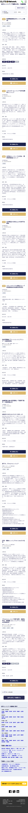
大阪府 (10, 730)
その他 (20, 757)
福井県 (14, 722)
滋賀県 (3, 730)
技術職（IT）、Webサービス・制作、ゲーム (11, 753)
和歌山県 (22, 730)
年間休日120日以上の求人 (7, 769)
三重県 (14, 726)
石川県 (10, 722)
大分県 (18, 740)
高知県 (10, 736)
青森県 (6, 711)
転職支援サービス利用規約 (7, 803)
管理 (17, 748)
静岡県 (6, 726)
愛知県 (10, 726)
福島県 (3, 712)
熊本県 (14, 740)
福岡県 (3, 740)
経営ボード (13, 748)
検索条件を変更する (21, 7)
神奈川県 (3, 718)
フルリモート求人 (22, 767)
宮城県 (18, 711)
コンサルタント (5, 752)
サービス (14, 750)
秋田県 (10, 711)
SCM (20, 748)
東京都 (22, 717)
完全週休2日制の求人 (17, 769)
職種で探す (9, 745)
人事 (23, 748)
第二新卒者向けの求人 (14, 766)
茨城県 (3, 717)
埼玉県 (14, 717)
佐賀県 (6, 740)
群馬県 (10, 717)
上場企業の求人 (5, 764)
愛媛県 (6, 736)
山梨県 (18, 722)
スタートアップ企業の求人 (14, 764)
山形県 (22, 711)
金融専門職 (14, 755)
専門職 (10, 752)
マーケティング (5, 750)
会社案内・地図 (5, 799)
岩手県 (14, 711)
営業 (10, 750)
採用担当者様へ (5, 802)
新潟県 (3, 722)
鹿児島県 (3, 741)
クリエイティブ (20, 750)
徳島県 (22, 735)
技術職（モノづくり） (6, 755)
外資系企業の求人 (5, 766)
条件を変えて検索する (14, 697)
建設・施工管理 (11, 757)
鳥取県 (3, 735)
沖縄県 (7, 741)
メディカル (19, 755)
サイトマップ (22, 802)
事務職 (17, 757)
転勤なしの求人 (5, 767)
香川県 (3, 736)
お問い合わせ (22, 803)
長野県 (22, 722)
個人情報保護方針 (22, 799)
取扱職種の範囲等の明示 (21, 801)
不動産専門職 (4, 757)
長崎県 (10, 740)
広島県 (14, 735)
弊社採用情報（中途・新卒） (8, 801)
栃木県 (6, 717)
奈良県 (18, 730)
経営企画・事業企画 (6, 748)
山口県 (18, 735)
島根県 (6, 735)
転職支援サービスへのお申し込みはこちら (14, 783)
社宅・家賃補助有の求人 (7, 771)
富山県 (6, 722)
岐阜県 (3, 726)
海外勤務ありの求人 (13, 767)
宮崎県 (22, 740)
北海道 (3, 711)
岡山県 (10, 735)
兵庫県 (14, 730)
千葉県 (18, 717)
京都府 (6, 730)
